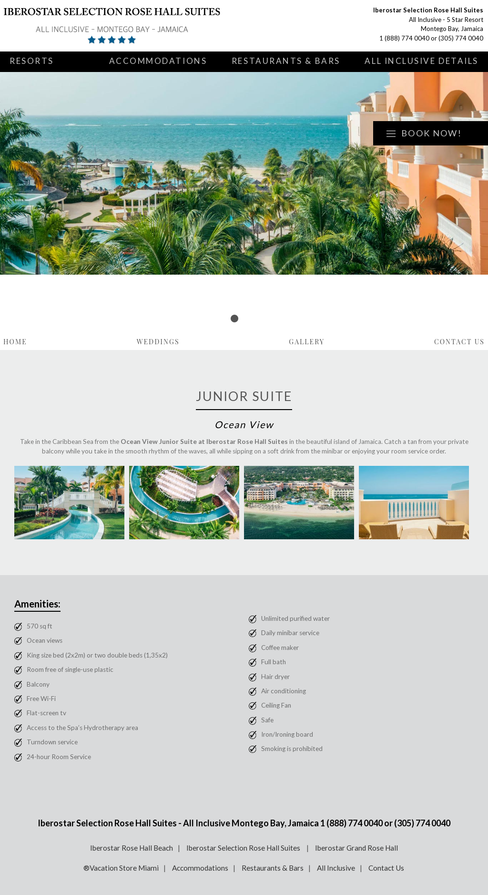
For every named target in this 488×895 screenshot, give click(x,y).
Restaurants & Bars (286, 61)
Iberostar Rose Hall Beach (131, 848)
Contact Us (459, 341)
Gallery (307, 341)
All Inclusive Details (421, 61)
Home (15, 341)
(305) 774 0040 (460, 38)
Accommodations (158, 61)
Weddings (158, 341)
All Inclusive (336, 868)
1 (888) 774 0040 (404, 38)
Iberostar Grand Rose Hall (356, 848)
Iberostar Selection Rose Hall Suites (244, 848)
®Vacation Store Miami (121, 868)
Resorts (32, 61)
